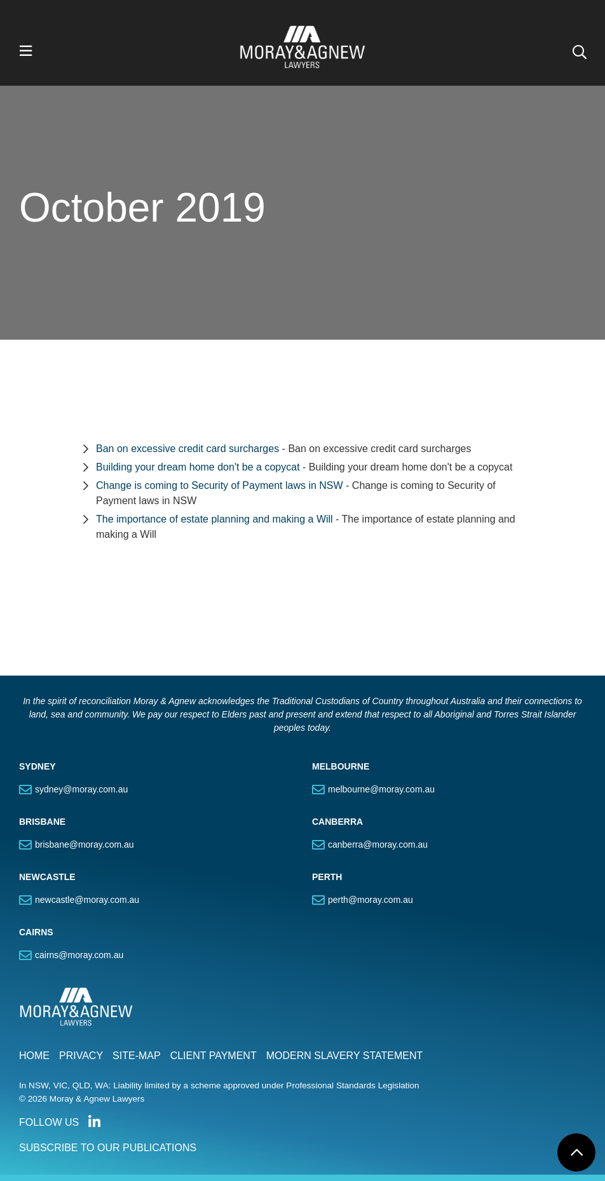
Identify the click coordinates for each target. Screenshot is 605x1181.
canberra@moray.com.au (378, 844)
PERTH (327, 877)
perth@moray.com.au (370, 900)
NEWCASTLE (47, 877)
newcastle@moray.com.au (87, 900)
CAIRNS (36, 932)
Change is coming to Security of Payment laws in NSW (219, 485)
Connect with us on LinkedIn (94, 1121)
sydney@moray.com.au (81, 789)
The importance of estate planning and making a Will (214, 519)
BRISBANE (42, 822)
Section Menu (138, 593)
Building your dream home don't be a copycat (198, 467)
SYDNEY (37, 766)
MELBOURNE (340, 766)
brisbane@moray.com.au (84, 844)
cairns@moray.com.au (79, 955)
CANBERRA (337, 822)
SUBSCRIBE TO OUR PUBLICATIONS (107, 1147)
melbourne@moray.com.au (381, 789)
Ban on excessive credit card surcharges (187, 448)
